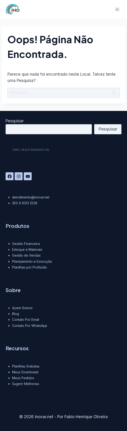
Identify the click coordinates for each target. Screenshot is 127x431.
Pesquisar (15, 121)
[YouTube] (28, 176)
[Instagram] (19, 176)
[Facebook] (9, 176)
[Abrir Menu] (117, 9)
